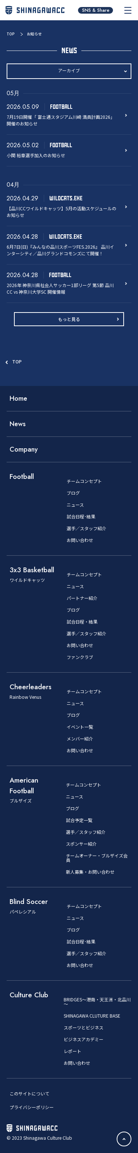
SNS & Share (95, 10)
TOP (11, 34)
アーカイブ (69, 70)
